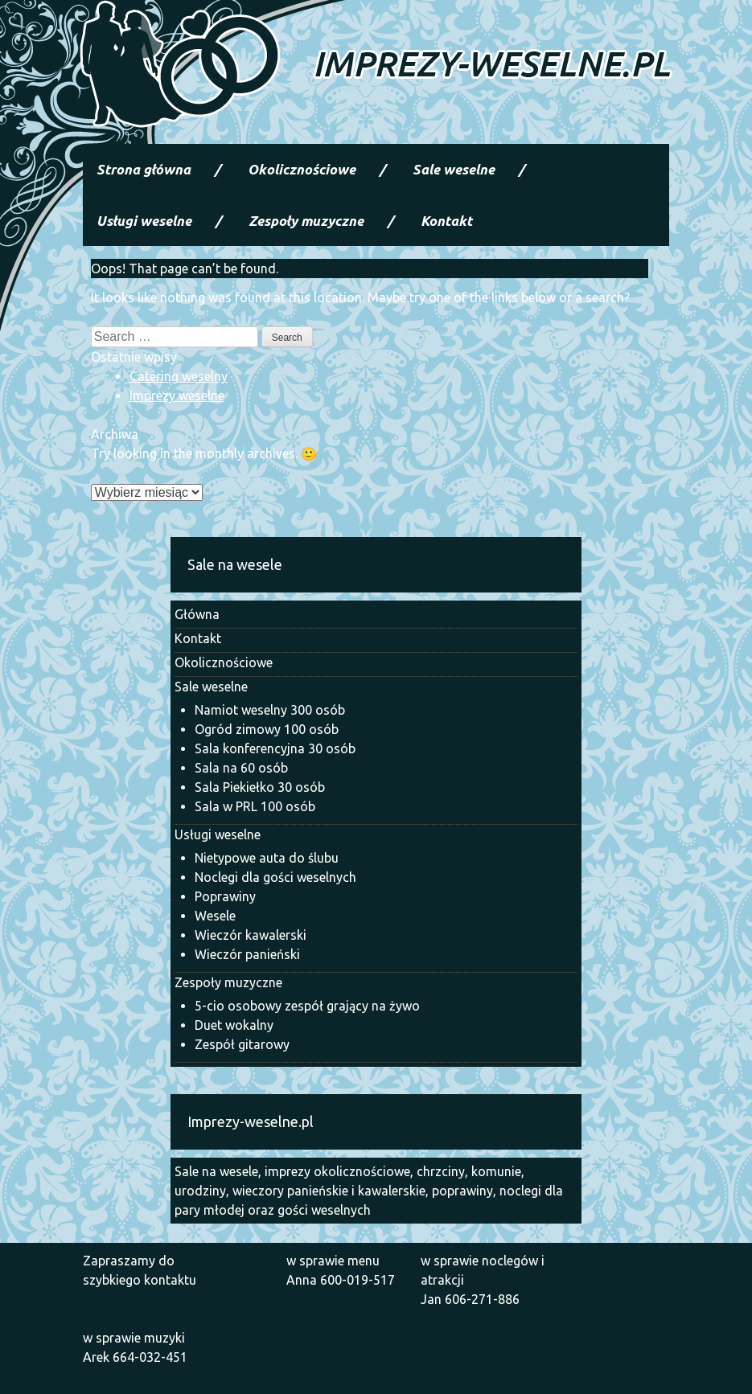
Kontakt (446, 220)
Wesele (215, 915)
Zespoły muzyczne (306, 220)
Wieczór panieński (247, 954)
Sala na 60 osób (241, 768)
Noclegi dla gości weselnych (275, 877)
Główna (197, 614)
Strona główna (144, 169)
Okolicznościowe (301, 169)
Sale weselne (454, 169)
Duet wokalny (234, 1025)
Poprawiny (225, 896)
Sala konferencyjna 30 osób (275, 748)
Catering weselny (178, 376)
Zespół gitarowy (242, 1044)
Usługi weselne (144, 220)
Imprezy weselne (176, 395)
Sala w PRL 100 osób (255, 806)
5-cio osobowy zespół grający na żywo (307, 1005)
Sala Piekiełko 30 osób (260, 787)
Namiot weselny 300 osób (270, 710)
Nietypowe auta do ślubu (267, 858)
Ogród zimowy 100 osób (267, 729)
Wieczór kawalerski (250, 935)
